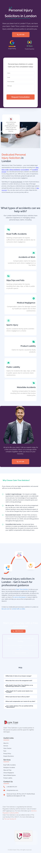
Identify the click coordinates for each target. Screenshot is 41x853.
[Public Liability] (8, 363)
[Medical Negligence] (34, 298)
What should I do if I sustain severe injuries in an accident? (19, 691)
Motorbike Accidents (26, 387)
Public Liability (13, 367)
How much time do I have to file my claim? (18, 696)
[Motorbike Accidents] (34, 383)
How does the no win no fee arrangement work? (19, 680)
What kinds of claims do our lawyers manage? (19, 676)
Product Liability (28, 346)
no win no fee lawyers (19, 597)
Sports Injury (12, 325)
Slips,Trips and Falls (15, 280)
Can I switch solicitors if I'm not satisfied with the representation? (19, 706)
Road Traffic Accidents (16, 234)
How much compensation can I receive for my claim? (21, 701)
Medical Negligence (26, 303)
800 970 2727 (6, 609)
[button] (20, 676)
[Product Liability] (34, 342)
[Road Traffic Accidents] (8, 230)
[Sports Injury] (8, 321)
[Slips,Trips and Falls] (8, 276)
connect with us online (18, 609)
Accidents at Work (27, 257)
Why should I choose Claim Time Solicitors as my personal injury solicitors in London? (19, 686)
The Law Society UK (10, 819)
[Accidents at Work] (34, 253)
